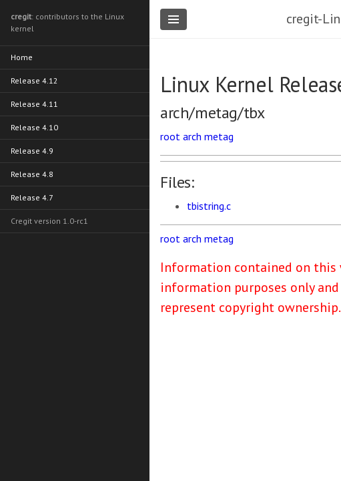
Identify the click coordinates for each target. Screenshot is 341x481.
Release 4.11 (34, 104)
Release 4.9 (32, 151)
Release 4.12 (34, 80)
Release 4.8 (32, 174)
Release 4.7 (32, 197)
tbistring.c (209, 205)
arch (192, 136)
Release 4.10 (34, 127)
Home (22, 57)
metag (219, 136)
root (170, 136)
